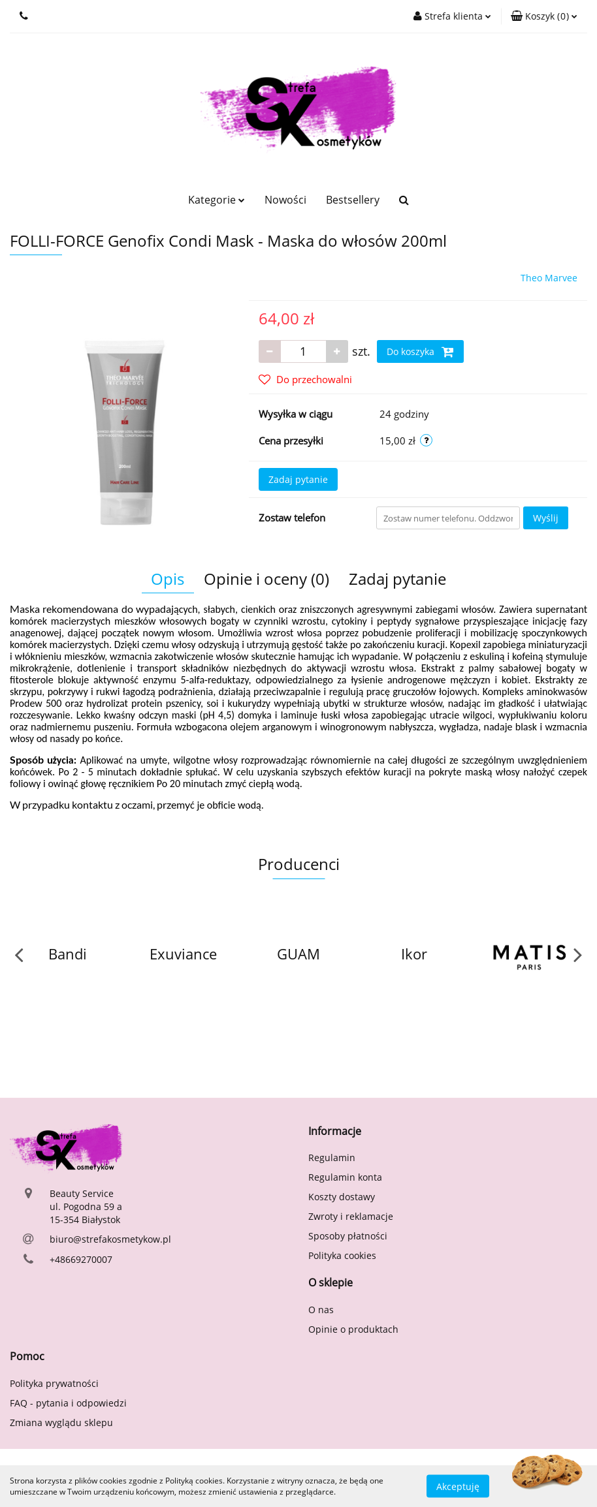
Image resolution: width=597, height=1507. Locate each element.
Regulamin (331, 1157)
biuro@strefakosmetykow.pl (110, 1239)
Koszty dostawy (341, 1196)
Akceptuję (457, 1486)
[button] (544, 16)
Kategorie (216, 200)
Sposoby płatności (347, 1236)
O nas (321, 1309)
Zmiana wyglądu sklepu (61, 1422)
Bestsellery (352, 200)
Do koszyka (420, 351)
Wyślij (545, 518)
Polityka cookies (342, 1255)
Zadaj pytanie (298, 479)
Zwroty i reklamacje (350, 1216)
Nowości (285, 200)
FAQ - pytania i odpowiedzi (68, 1403)
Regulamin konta (345, 1177)
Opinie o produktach (353, 1329)
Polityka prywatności (54, 1383)
